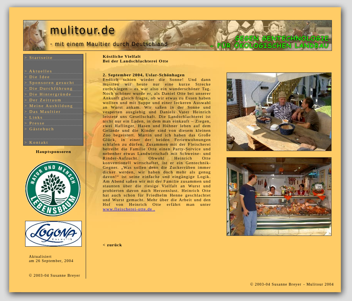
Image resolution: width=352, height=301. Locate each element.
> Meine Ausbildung (48, 105)
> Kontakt (36, 142)
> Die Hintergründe (47, 94)
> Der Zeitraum (43, 100)
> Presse (34, 123)
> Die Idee (37, 76)
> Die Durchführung (48, 88)
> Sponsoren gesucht (49, 82)
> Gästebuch (39, 128)
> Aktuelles (38, 71)
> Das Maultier (42, 111)
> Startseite (38, 57)
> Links (33, 117)
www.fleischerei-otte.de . (129, 209)
